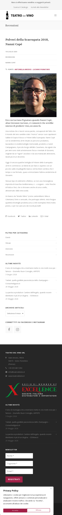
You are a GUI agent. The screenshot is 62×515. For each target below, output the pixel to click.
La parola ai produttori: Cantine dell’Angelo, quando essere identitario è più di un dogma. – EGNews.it (28, 294)
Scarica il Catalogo (20, 7)
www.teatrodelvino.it (16, 376)
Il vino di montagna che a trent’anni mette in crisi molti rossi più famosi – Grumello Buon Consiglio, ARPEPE (30, 269)
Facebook (10, 216)
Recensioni (10, 57)
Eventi (7, 237)
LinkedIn (33, 216)
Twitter (22, 216)
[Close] (50, 490)
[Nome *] (19, 455)
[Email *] (19, 471)
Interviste (9, 249)
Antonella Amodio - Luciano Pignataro (32, 69)
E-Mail (44, 216)
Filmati (8, 243)
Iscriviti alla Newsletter (40, 7)
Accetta (38, 510)
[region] (26, 501)
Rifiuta (15, 510)
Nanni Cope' (10, 63)
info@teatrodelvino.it (16, 372)
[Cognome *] (19, 463)
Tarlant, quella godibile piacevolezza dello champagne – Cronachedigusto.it (27, 282)
